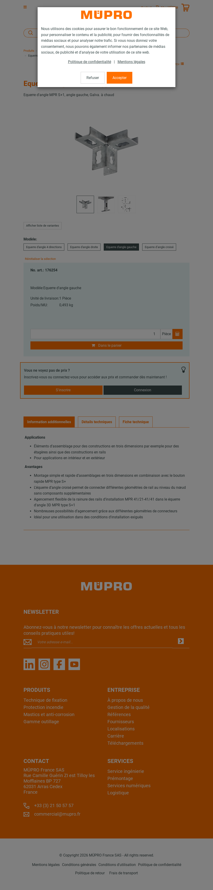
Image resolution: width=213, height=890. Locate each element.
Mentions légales (131, 62)
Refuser (92, 78)
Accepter (119, 78)
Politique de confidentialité (89, 62)
